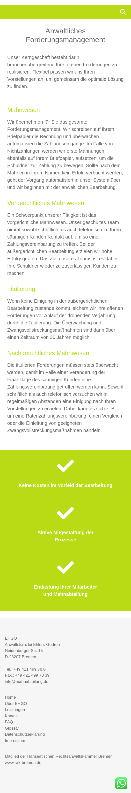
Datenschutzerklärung (25, 734)
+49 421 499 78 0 (30, 669)
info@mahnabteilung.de (26, 681)
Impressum (15, 740)
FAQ (9, 722)
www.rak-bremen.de (23, 762)
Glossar (12, 728)
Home (10, 697)
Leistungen (15, 709)
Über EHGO (16, 703)
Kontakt (12, 716)
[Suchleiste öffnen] (122, 12)
